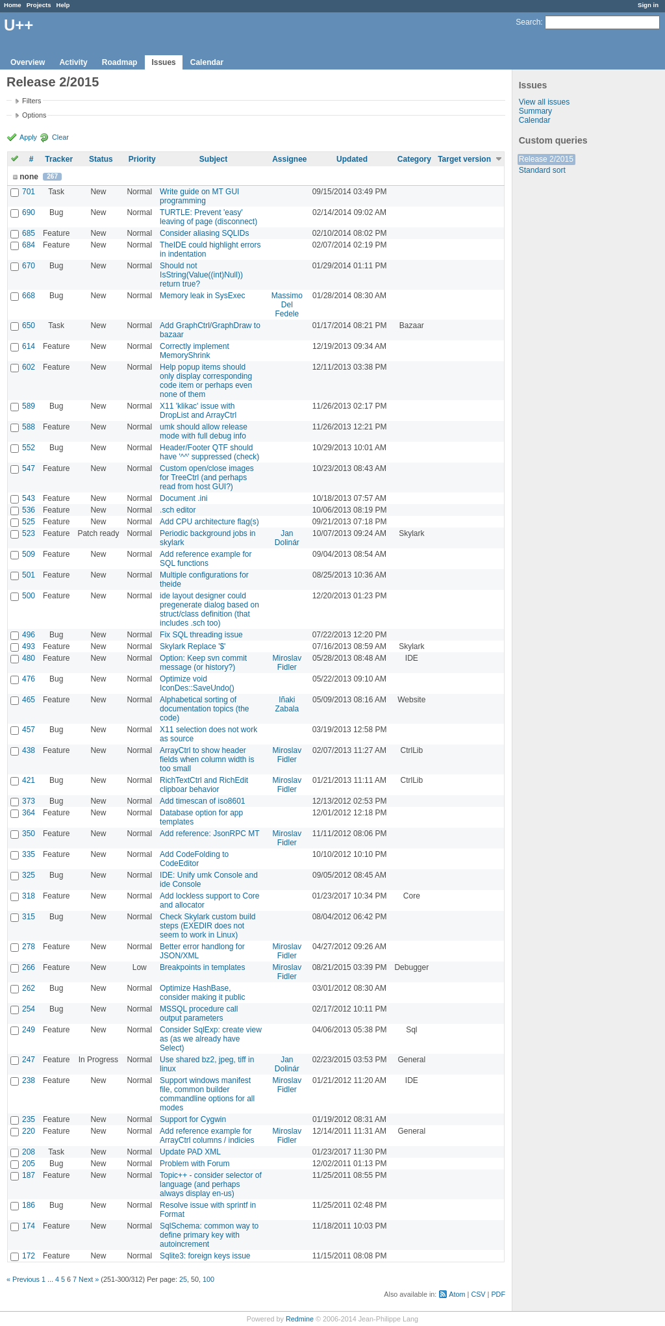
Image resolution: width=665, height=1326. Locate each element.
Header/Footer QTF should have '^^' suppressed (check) (209, 452)
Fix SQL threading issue (201, 634)
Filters (31, 101)
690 (28, 212)
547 (28, 468)
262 (28, 988)
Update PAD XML (190, 1151)
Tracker (59, 159)
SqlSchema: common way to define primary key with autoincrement (209, 1235)
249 (28, 1029)
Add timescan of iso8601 (202, 801)
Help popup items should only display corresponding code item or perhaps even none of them (206, 381)
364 (28, 812)
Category (414, 159)
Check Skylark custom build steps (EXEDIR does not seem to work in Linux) (207, 925)
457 (28, 729)
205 (28, 1163)
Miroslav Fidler (286, 663)
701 (28, 191)
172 (28, 1255)
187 (28, 1175)
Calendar (206, 62)
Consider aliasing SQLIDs (204, 233)
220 (28, 1131)
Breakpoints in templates (202, 967)
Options (34, 115)
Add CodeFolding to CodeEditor (194, 859)
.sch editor (177, 510)
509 (28, 554)
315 (28, 916)
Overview (27, 62)
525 (28, 521)
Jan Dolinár (287, 538)
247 (28, 1059)
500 (28, 595)
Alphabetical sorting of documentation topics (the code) (204, 708)
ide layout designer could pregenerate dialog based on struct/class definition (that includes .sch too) (209, 609)
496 (28, 634)
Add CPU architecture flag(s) (209, 521)
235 (28, 1119)
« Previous (23, 1279)
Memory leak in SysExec (202, 295)
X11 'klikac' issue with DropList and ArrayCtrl (198, 411)
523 (28, 533)
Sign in (648, 4)
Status (101, 159)
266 (28, 967)
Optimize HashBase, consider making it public (202, 993)
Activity (73, 62)
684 (28, 244)
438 (28, 750)
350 (28, 833)
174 (28, 1225)
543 (28, 498)
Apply (28, 137)
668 (28, 295)
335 (28, 854)
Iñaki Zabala (287, 704)
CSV (478, 1294)
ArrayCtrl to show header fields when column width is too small (207, 759)
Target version (464, 159)
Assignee (289, 159)
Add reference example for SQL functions (205, 559)
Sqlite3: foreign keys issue (205, 1255)
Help (63, 4)
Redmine (300, 1319)
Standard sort (542, 170)
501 (28, 575)
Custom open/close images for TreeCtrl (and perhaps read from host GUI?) (207, 477)
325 (28, 875)
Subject (213, 159)
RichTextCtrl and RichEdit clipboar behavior (204, 785)
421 (28, 780)
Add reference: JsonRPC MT (209, 833)
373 (28, 801)
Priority (142, 159)
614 (28, 346)
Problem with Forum (194, 1163)
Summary (535, 111)
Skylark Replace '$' (192, 646)
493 (28, 646)
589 (28, 406)
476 (28, 678)
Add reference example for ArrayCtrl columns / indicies (207, 1136)
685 (28, 233)
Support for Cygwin (193, 1119)
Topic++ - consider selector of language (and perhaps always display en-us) (211, 1184)
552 (28, 447)
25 (183, 1279)
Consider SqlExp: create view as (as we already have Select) (211, 1038)
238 (28, 1080)
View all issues (544, 102)
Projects (39, 4)
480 (28, 658)
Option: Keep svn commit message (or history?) (203, 663)
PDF (498, 1294)
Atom (457, 1294)
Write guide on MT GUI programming (199, 196)
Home (12, 4)
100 (208, 1279)
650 (28, 325)
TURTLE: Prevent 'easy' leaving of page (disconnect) (208, 217)
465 (28, 699)
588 (28, 426)
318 (28, 895)
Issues (163, 62)
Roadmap (120, 62)
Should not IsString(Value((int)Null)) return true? (201, 274)
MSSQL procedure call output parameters (199, 1013)
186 (28, 1205)
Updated (352, 159)
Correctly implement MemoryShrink (194, 351)
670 (28, 265)
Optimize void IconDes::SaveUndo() (197, 683)
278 (28, 946)
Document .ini (183, 498)
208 (28, 1151)
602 (28, 367)
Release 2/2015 (546, 159)
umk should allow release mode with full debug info (203, 431)
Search (528, 22)
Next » (89, 1279)
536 (28, 510)
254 (28, 1009)
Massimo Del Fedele (287, 304)
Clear (60, 137)
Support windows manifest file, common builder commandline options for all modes (207, 1094)
